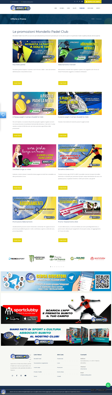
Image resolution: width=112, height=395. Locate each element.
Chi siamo (49, 9)
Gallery (66, 9)
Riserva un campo (91, 2)
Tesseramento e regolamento (41, 365)
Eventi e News (87, 9)
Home (41, 9)
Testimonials (60, 361)
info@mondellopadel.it (28, 2)
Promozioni (76, 9)
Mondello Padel (38, 361)
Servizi (35, 378)
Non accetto (102, 390)
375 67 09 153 (15, 2)
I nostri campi (37, 369)
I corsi (58, 9)
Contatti (42, 14)
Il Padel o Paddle (38, 374)
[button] (51, 269)
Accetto (93, 390)
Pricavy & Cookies (86, 391)
